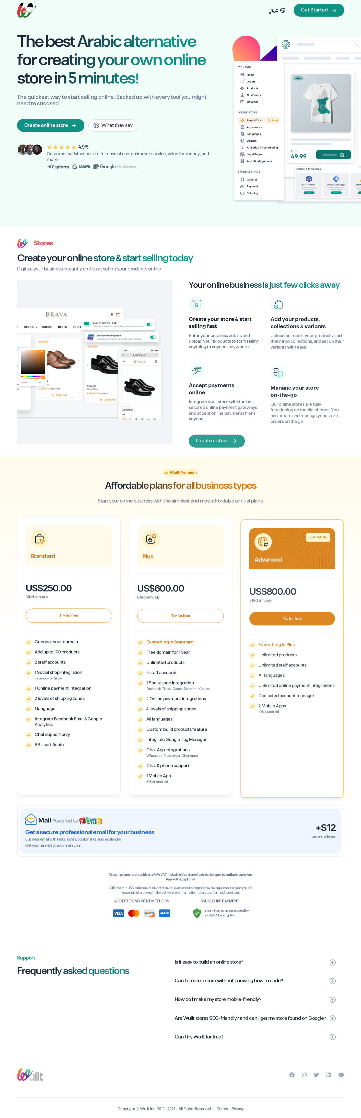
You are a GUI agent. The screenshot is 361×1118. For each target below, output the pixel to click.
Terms (222, 1109)
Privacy (238, 1109)
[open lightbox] (112, 125)
